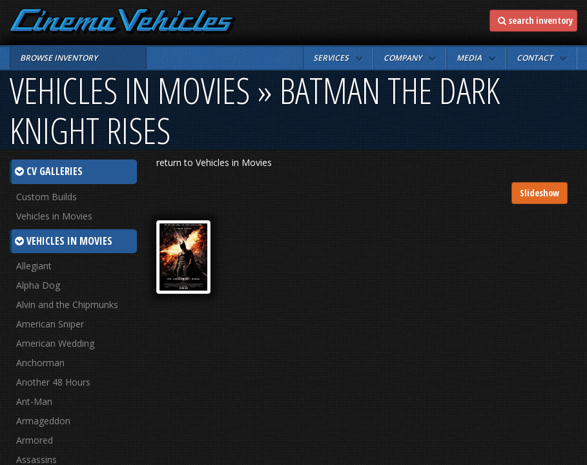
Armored (34, 440)
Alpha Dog (38, 285)
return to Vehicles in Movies (214, 162)
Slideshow (539, 193)
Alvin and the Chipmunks (67, 304)
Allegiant (34, 266)
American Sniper (50, 324)
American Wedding (55, 343)
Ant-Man (34, 401)
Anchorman (40, 362)
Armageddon (43, 421)
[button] (338, 58)
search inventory (535, 20)
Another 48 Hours (53, 382)
